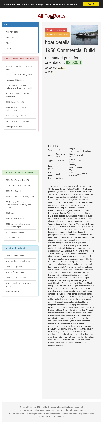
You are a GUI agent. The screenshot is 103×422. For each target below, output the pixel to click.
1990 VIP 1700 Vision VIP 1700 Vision (19, 67)
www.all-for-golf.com (14, 267)
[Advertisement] (20, 152)
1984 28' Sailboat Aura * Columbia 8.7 (16, 108)
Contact (9, 48)
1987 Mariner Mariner (15, 232)
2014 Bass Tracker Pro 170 (17, 180)
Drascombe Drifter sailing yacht (19, 74)
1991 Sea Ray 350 (14, 191)
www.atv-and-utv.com (15, 256)
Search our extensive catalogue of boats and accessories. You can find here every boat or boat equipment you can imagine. (51, 415)
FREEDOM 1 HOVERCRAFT (18, 121)
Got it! (91, 4)
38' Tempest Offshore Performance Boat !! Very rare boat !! (18, 205)
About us (9, 43)
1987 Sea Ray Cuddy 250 (16, 116)
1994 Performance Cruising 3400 (20, 197)
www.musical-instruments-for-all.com (18, 284)
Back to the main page (56, 30)
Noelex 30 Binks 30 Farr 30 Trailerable (17, 95)
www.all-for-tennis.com (15, 272)
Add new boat (12, 32)
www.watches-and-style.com (18, 261)
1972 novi (10, 213)
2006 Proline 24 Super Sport (18, 185)
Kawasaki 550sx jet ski (15, 80)
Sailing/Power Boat (14, 127)
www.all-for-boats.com (15, 291)
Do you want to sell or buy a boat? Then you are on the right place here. (52, 410)
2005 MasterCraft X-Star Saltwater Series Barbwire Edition (20, 87)
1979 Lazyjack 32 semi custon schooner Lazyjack (18, 225)
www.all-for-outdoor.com (16, 278)
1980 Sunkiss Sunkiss (15, 218)
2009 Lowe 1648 (13, 238)
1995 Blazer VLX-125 (15, 102)
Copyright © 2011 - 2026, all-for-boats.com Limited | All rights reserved (51, 407)
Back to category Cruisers (57, 35)
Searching (10, 37)
